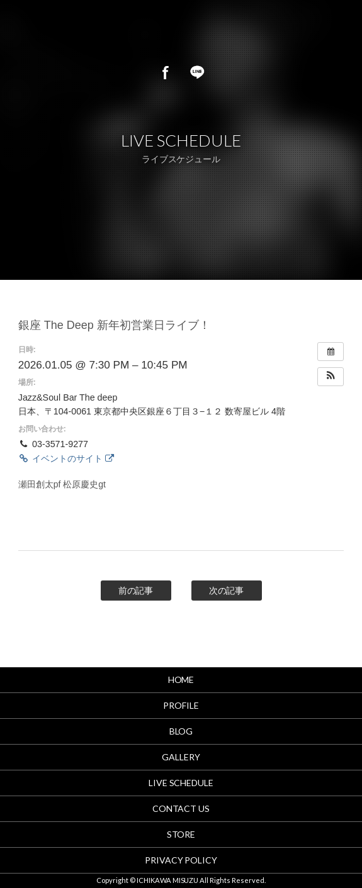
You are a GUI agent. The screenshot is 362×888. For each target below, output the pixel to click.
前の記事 (136, 591)
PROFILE (181, 705)
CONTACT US (181, 808)
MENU (337, 31)
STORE (181, 834)
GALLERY (181, 757)
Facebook (165, 72)
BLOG (181, 731)
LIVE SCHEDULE (181, 782)
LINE (197, 72)
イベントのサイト (66, 458)
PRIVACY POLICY (181, 860)
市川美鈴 (135, 31)
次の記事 (226, 591)
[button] (330, 377)
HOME (181, 679)
